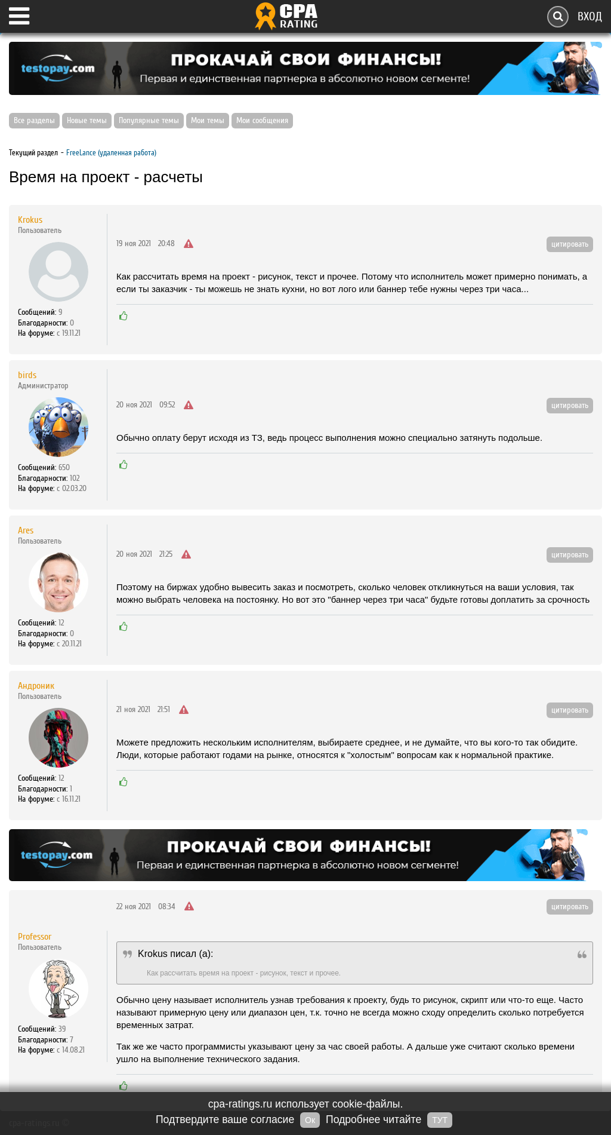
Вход (590, 16)
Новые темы (87, 120)
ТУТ (440, 1120)
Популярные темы (149, 120)
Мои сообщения (262, 120)
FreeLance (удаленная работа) (111, 152)
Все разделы (34, 120)
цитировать (569, 244)
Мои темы (207, 120)
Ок (310, 1120)
